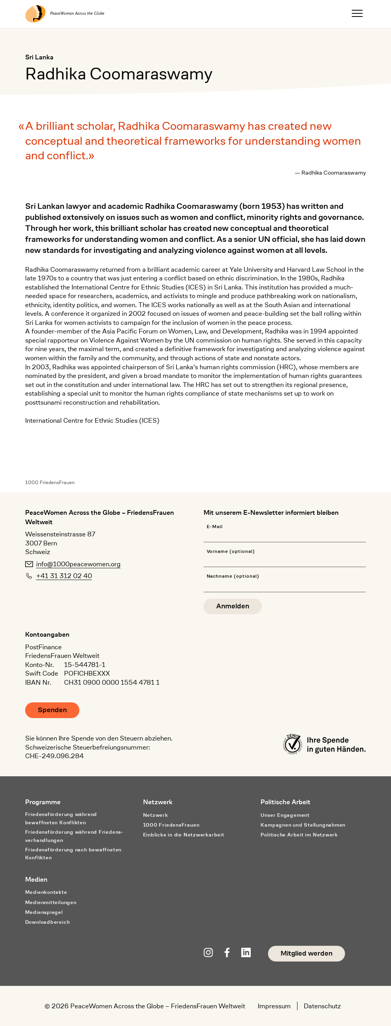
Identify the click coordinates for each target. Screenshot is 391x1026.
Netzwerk (155, 815)
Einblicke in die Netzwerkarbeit (183, 834)
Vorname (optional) (231, 551)
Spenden (52, 710)
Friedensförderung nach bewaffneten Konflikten (73, 853)
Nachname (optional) (233, 576)
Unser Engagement (285, 815)
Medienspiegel (44, 912)
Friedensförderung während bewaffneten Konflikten (61, 818)
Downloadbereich (47, 922)
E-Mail (215, 527)
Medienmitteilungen (51, 902)
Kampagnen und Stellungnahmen (303, 825)
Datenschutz (322, 1006)
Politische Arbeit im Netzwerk (299, 834)
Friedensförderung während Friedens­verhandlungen (74, 836)
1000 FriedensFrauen (50, 482)
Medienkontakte (46, 892)
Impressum (274, 1006)
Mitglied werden (306, 953)
